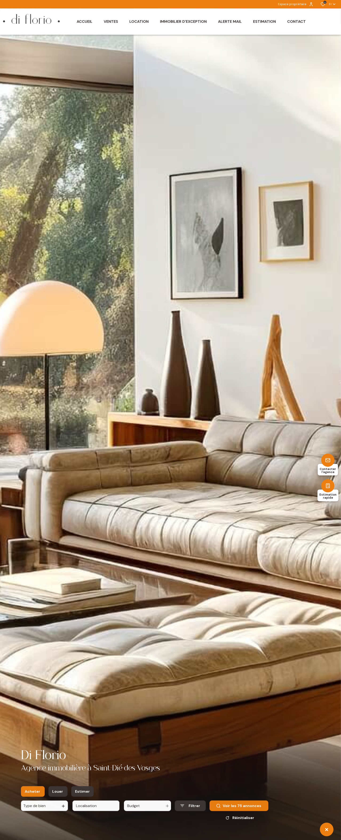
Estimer (82, 793)
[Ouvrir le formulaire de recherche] (190, 808)
